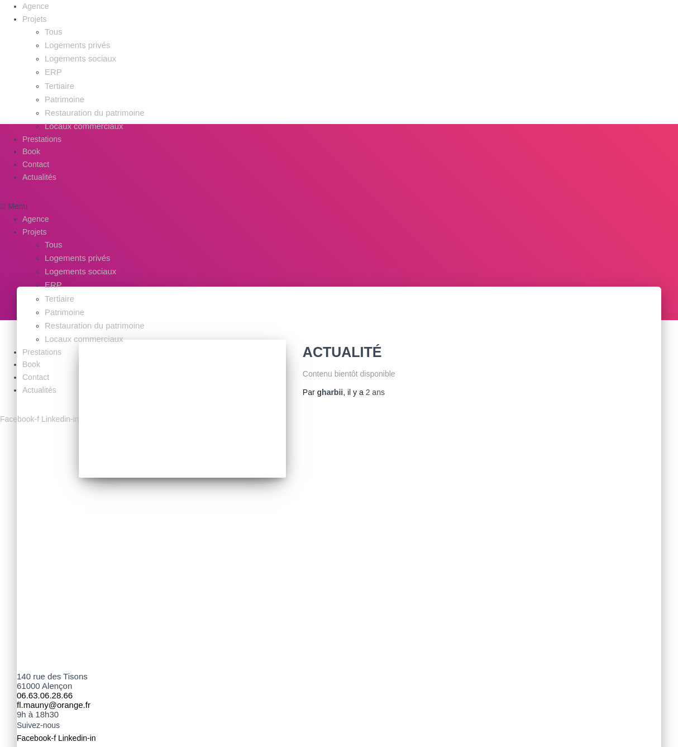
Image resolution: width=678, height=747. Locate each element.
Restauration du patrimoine (92, 107)
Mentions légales (292, 740)
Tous (53, 31)
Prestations (41, 132)
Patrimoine (63, 94)
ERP (53, 69)
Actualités (39, 170)
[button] (69, 200)
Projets (34, 19)
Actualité (342, 352)
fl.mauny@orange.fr (53, 695)
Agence (35, 6)
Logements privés (76, 44)
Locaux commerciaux (81, 120)
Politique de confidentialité (380, 740)
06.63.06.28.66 (45, 685)
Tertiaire (59, 82)
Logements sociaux (78, 57)
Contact (35, 158)
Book (31, 145)
